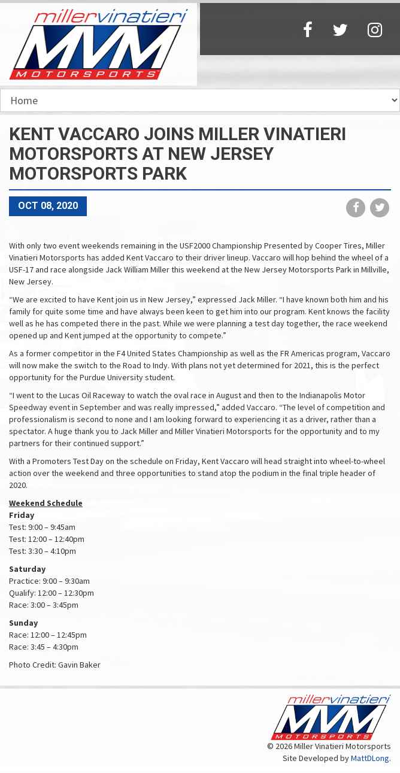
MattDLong (370, 758)
